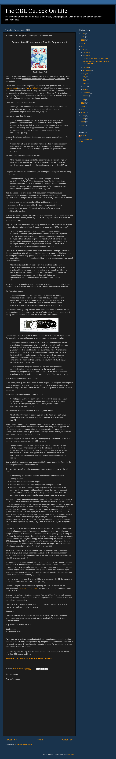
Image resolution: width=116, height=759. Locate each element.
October (86, 67)
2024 (83, 40)
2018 (83, 106)
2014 (83, 119)
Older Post (67, 739)
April (85, 86)
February (86, 93)
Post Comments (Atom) (23, 745)
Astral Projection (33, 88)
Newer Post (11, 739)
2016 (83, 112)
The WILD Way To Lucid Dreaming (95, 58)
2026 (83, 34)
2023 (83, 43)
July (84, 77)
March (85, 89)
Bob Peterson (86, 136)
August (86, 74)
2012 (83, 125)
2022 (83, 46)
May (85, 83)
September (87, 70)
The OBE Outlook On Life (36, 11)
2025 (83, 37)
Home (40, 739)
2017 (83, 109)
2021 (83, 49)
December (87, 52)
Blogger (71, 754)
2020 (83, 100)
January (86, 96)
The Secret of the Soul (28, 588)
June (85, 80)
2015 (83, 116)
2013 (83, 122)
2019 (83, 103)
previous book (11, 88)
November (87, 55)
